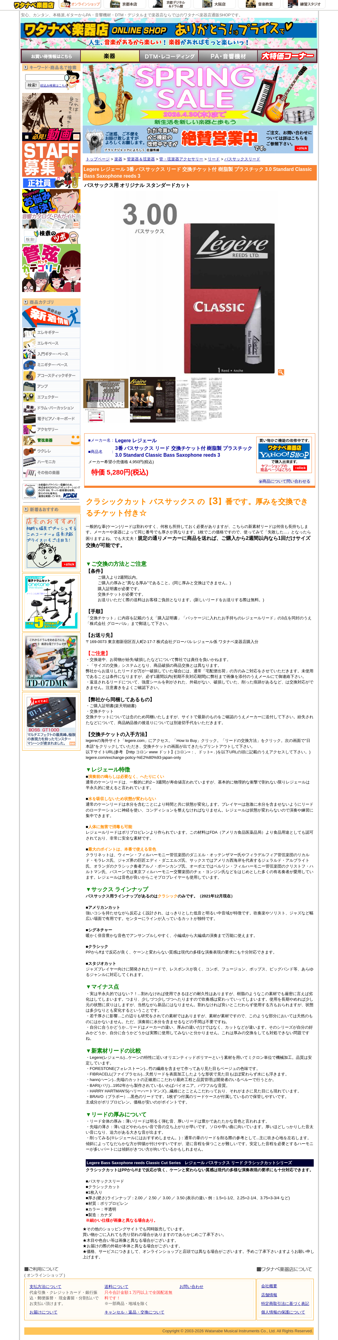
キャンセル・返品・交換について (134, 1312)
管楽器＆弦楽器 (141, 159)
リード (214, 159)
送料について (116, 1286)
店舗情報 (269, 1295)
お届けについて (43, 1312)
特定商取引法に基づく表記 (285, 1303)
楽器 (118, 159)
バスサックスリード (242, 159)
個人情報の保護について (283, 1312)
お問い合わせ (191, 1286)
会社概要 (269, 1286)
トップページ (98, 159)
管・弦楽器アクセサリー (181, 159)
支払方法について (45, 1286)
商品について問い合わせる (284, 481)
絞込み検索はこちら (54, 85)
